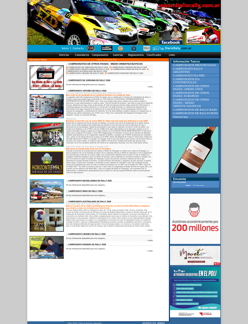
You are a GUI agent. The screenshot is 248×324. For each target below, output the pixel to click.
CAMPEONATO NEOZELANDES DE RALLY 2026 (87, 69)
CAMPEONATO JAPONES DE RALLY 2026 (128, 67)
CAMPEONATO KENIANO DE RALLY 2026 (124, 73)
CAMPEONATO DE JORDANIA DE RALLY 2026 (87, 67)
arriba (150, 87)
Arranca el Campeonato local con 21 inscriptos (89, 149)
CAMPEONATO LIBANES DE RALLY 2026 (85, 73)
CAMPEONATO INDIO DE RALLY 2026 (128, 69)
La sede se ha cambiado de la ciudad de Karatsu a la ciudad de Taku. (99, 95)
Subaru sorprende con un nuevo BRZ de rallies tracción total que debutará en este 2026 (108, 121)
